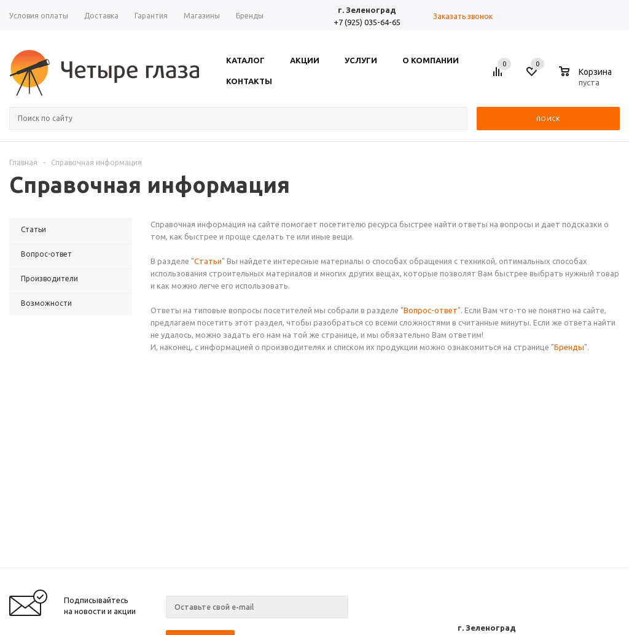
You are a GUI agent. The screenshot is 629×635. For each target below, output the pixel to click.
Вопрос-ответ (431, 310)
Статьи (208, 261)
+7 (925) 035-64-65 (367, 22)
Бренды (569, 347)
